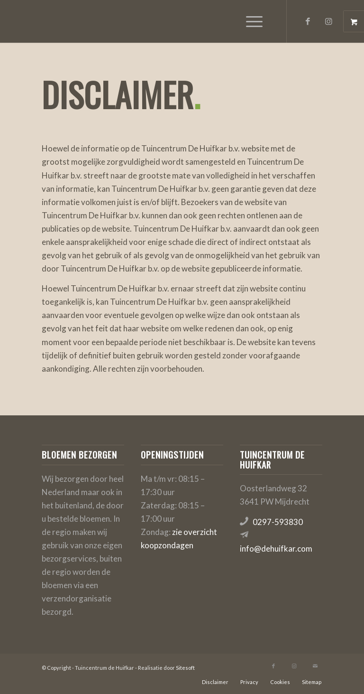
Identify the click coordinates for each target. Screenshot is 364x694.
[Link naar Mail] (315, 666)
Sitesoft (185, 668)
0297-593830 (278, 522)
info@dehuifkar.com (276, 548)
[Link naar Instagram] (329, 21)
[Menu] (250, 21)
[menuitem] (255, 21)
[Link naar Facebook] (308, 21)
